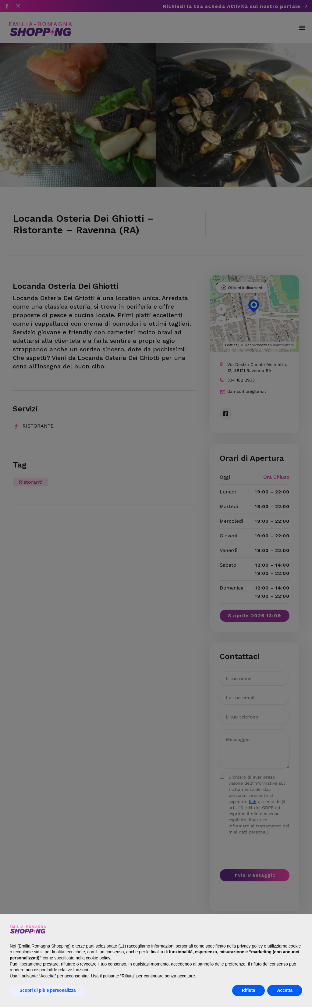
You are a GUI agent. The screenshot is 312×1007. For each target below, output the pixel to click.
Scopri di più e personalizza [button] (48, 990)
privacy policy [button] (250, 946)
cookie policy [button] (98, 957)
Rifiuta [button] (248, 990)
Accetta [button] (284, 990)
